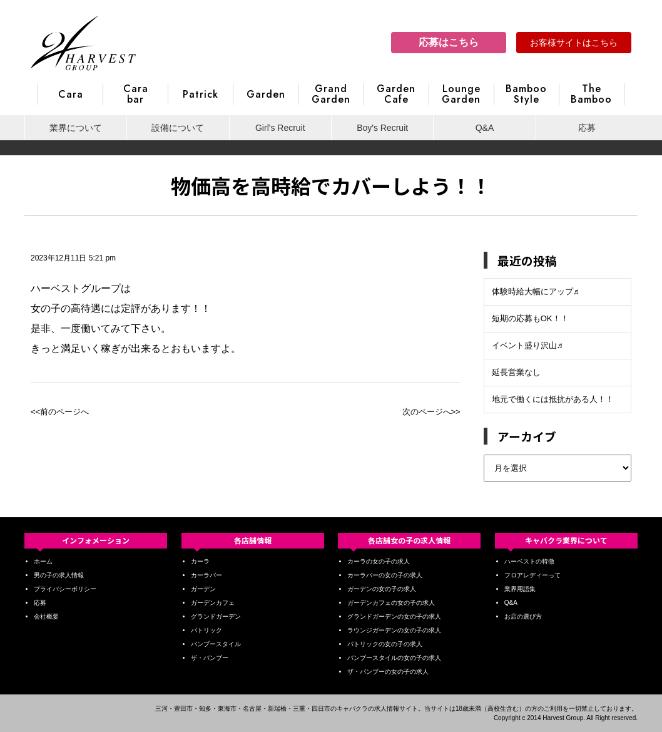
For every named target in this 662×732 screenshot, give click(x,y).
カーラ (200, 561)
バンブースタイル (216, 644)
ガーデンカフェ (213, 602)
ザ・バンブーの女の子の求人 (388, 671)
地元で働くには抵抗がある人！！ (553, 399)
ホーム (43, 561)
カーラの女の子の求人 (378, 561)
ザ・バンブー (209, 657)
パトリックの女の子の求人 (384, 644)
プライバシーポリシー (65, 588)
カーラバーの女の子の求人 (384, 575)
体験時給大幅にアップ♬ (535, 291)
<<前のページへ (60, 411)
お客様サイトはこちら (574, 43)
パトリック (206, 630)
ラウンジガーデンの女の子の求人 (394, 630)
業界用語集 (520, 588)
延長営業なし (516, 372)
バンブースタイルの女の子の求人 (394, 657)
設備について (177, 128)
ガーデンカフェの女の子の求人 (391, 602)
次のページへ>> (431, 411)
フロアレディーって (532, 575)
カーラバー (206, 575)
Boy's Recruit (382, 128)
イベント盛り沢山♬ (527, 345)
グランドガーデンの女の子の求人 (394, 616)
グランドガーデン (216, 616)
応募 (587, 128)
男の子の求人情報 (59, 575)
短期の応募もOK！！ (530, 318)
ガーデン (203, 588)
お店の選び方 (523, 616)
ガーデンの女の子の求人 (381, 588)
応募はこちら (449, 42)
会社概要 (46, 616)
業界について (75, 128)
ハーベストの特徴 (529, 561)
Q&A (485, 128)
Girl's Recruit (280, 128)
